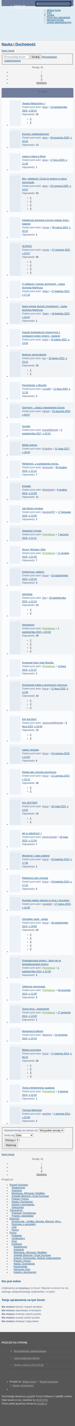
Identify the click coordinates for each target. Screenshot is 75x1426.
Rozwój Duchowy (19, 1184)
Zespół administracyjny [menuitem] (57, 22)
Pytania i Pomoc (20, 1199)
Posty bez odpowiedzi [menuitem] (56, 17)
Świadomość (18, 1187)
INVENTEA (42, 1400)
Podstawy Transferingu (24, 1213)
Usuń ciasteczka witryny (27, 1358)
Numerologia (20, 1266)
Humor (15, 1230)
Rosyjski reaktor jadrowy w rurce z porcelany (45, 900)
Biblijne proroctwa (31, 1050)
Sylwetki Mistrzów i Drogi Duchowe (30, 1196)
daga (45, 107)
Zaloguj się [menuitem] (19, 5)
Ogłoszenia (18, 1207)
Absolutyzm (28, 624)
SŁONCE (27, 246)
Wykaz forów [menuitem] (52, 10)
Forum (13, 1232)
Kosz (14, 1241)
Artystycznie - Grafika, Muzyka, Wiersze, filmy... (36, 1221)
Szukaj (35, 56)
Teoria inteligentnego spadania (38, 1087)
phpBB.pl (42, 1403)
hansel (45, 411)
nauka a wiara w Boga (34, 156)
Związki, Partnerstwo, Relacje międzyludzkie (37, 1258)
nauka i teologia (30, 749)
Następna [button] (41, 83)
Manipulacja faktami (32, 1031)
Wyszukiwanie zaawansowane (30, 1351)
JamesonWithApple (52, 722)
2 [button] (41, 75)
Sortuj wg (18, 1135)
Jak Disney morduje (32, 508)
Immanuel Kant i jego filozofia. (38, 662)
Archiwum (16, 1244)
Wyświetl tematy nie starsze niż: (34, 1130)
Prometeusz (48, 534)
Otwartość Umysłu (31, 530)
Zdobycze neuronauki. (34, 986)
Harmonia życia (22, 1269)
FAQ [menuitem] (47, 12)
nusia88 (46, 389)
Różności (14, 1218)
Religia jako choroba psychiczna (39, 772)
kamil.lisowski (49, 837)
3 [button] (41, 79)
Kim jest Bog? (29, 719)
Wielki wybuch (29, 445)
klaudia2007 (48, 512)
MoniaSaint (48, 489)
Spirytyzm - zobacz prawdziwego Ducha (43, 407)
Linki (14, 1227)
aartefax (46, 1113)
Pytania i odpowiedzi (22, 1215)
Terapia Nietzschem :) (33, 103)
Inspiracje (17, 1190)
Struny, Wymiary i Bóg (34, 549)
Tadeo (45, 291)
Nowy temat (8, 50)
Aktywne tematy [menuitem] (53, 20)
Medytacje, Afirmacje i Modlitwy (28, 1193)
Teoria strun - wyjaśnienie (35, 1009)
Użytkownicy (18, 1238)
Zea (44, 597)
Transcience (16, 1210)
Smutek (26, 426)
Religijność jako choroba (35, 878)
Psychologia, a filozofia (34, 385)
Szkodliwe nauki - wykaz (35, 919)
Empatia (26, 486)
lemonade (47, 467)
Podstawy (17, 1235)
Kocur (45, 575)
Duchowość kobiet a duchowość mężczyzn (44, 685)
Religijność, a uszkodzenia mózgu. (40, 463)
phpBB (29, 1396)
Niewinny (47, 1034)
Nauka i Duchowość (19, 44)
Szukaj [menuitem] (48, 15)
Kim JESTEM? (30, 802)
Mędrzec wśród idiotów (34, 354)
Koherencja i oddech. (33, 571)
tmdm (45, 339)
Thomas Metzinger (32, 1110)
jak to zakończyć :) (32, 833)
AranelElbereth (50, 430)
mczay (45, 227)
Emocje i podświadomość (35, 134)
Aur (44, 358)
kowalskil (47, 904)
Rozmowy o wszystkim (24, 1224)
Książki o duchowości (23, 1204)
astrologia (27, 594)
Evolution (47, 448)
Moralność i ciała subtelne (36, 855)
